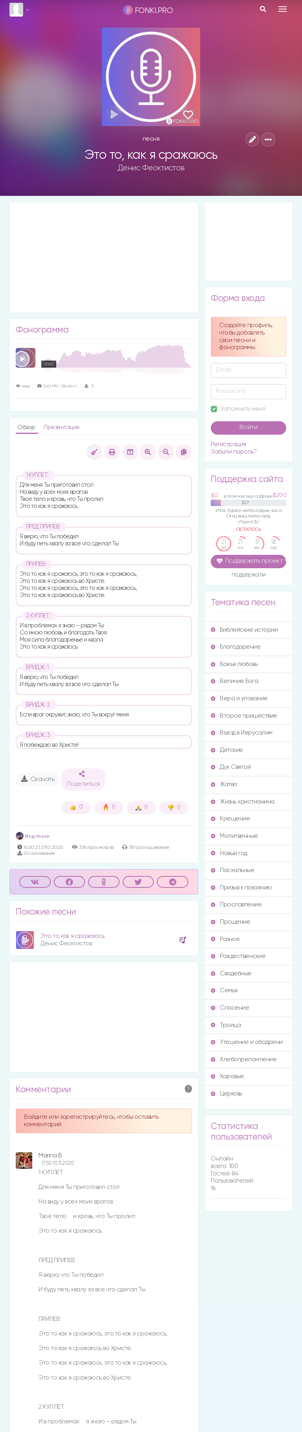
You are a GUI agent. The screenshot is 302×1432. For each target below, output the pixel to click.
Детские (227, 750)
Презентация (61, 427)
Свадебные (231, 973)
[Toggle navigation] (283, 9)
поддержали (249, 575)
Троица (226, 1025)
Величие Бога (234, 681)
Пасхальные (232, 870)
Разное (225, 939)
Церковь (226, 1094)
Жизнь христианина (242, 802)
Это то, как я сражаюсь (72, 936)
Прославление (236, 905)
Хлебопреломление (243, 1059)
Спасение (230, 1008)
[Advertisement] (103, 257)
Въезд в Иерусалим (242, 733)
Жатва (224, 784)
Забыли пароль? (233, 452)
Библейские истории (244, 630)
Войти (248, 427)
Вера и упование (239, 698)
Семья (224, 990)
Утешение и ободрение (248, 1042)
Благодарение (235, 647)
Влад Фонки (33, 836)
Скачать (38, 779)
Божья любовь (234, 664)
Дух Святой (230, 767)
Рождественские (238, 956)
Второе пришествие (244, 716)
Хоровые (227, 1076)
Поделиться (83, 779)
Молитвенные (234, 836)
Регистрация (228, 444)
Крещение (230, 819)
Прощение (230, 922)
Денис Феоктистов (151, 168)
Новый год (229, 853)
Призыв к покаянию (241, 888)
